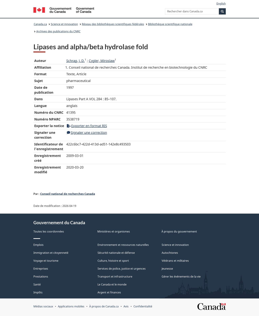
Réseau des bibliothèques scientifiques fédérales (113, 24)
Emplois (38, 245)
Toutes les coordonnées (48, 231)
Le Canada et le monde (112, 284)
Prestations (40, 276)
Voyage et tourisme (45, 261)
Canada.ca (40, 24)
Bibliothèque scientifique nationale (170, 24)
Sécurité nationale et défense (116, 253)
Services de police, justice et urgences (122, 268)
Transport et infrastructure (115, 276)
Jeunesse (167, 268)
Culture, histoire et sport (113, 261)
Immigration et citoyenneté (50, 253)
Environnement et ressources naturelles (123, 245)
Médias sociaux (43, 306)
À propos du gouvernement (179, 231)
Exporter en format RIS (87, 125)
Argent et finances (109, 292)
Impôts (38, 292)
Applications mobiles (71, 306)
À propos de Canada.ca (104, 306)
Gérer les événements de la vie (181, 276)
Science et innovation (64, 24)
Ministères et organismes (113, 231)
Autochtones (170, 253)
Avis (126, 306)
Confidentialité (142, 306)
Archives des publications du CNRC (58, 31)
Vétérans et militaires (175, 261)
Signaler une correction (87, 132)
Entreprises (40, 268)
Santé (37, 284)
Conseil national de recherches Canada (67, 194)
